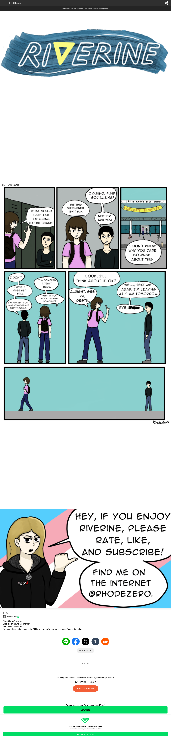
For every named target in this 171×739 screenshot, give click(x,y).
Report (85, 663)
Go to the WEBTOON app (85, 734)
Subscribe (86, 650)
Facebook (76, 641)
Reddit (105, 641)
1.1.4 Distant (15, 3)
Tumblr (95, 641)
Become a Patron (85, 688)
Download (85, 710)
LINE (66, 641)
